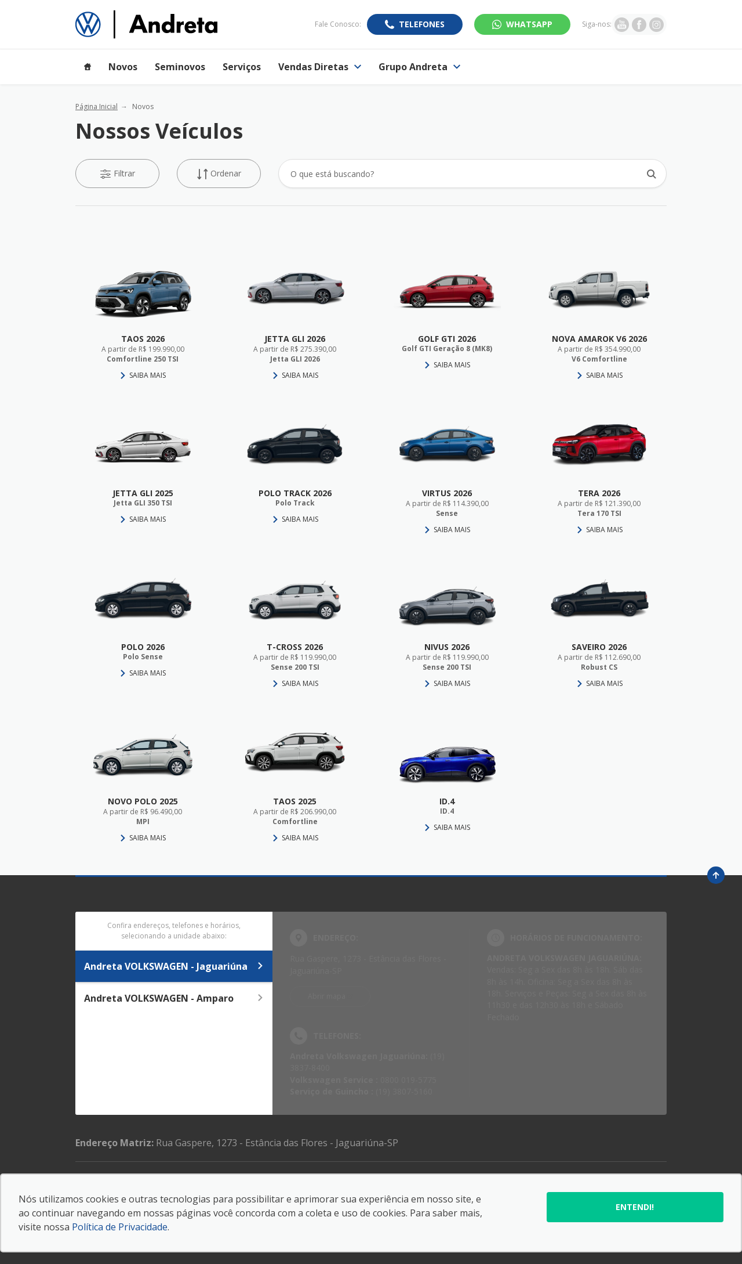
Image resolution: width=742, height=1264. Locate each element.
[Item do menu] (87, 67)
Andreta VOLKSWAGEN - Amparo (174, 998)
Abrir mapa (326, 996)
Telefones (422, 24)
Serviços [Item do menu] (242, 67)
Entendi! (635, 1206)
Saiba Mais (147, 375)
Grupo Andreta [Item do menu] (419, 67)
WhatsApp (529, 24)
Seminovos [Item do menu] (180, 67)
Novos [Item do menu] (122, 67)
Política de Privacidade (120, 1226)
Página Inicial (96, 106)
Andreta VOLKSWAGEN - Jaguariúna (174, 966)
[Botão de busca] (651, 174)
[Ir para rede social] (621, 24)
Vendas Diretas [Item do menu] (319, 67)
